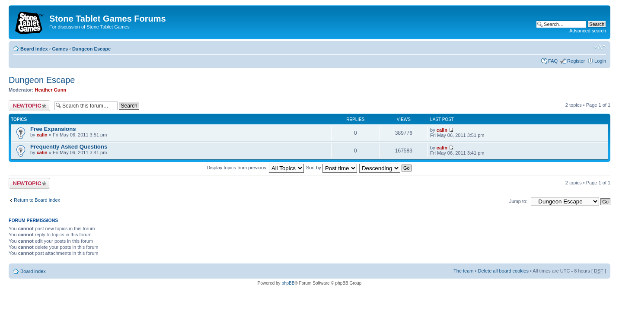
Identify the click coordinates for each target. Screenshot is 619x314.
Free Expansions (53, 129)
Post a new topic (29, 105)
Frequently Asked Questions (68, 146)
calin (42, 134)
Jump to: (518, 201)
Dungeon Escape (91, 48)
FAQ (553, 60)
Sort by (331, 167)
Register (576, 60)
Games (60, 48)
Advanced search (587, 30)
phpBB (287, 283)
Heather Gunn (51, 89)
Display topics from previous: (255, 167)
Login (600, 60)
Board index (34, 48)
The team (463, 270)
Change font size (599, 47)
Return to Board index (37, 200)
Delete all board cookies (503, 270)
